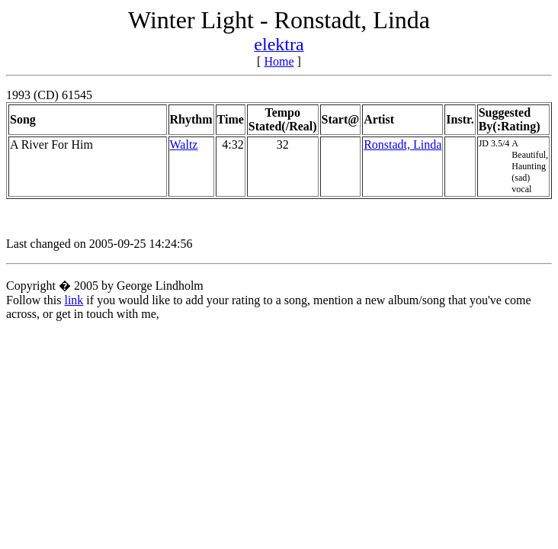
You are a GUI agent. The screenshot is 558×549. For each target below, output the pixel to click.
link (73, 300)
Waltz (184, 144)
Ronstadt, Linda (402, 144)
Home (278, 61)
